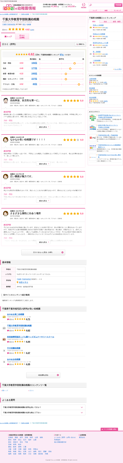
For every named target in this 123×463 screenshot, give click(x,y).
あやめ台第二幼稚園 (15, 314)
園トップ (8, 37)
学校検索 (118, 5)
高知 (49, 451)
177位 (34, 68)
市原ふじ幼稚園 (98, 25)
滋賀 (24, 449)
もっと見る (117, 69)
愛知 (9, 447)
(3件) (106, 36)
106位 (34, 63)
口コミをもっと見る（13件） (43, 252)
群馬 (14, 444)
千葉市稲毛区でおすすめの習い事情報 (109, 156)
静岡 (19, 447)
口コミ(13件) (22, 36)
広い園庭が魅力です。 (22, 176)
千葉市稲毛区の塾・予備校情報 (108, 135)
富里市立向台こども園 (100, 43)
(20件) (106, 101)
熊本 (24, 454)
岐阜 (14, 447)
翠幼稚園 (92, 88)
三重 (24, 447)
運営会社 (82, 437)
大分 (29, 454)
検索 (106, 10)
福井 (29, 440)
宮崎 (34, 454)
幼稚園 (29, 24)
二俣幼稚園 (96, 60)
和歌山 (35, 449)
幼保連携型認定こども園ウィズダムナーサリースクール (30, 337)
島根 (14, 451)
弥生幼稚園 (92, 97)
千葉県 (4, 24)
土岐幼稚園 (92, 79)
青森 (16, 437)
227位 (34, 79)
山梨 (34, 440)
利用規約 (57, 440)
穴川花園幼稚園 (13, 348)
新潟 (9, 440)
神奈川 (15, 442)
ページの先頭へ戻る (110, 429)
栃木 (19, 444)
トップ (95, 10)
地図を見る (23, 282)
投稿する (81, 44)
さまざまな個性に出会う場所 (25, 213)
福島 (41, 437)
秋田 (31, 437)
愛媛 (44, 451)
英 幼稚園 (96, 52)
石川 (24, 440)
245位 (34, 73)
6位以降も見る (43, 375)
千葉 (26, 442)
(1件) (105, 82)
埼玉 (21, 442)
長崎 (19, 454)
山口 (29, 451)
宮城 (26, 437)
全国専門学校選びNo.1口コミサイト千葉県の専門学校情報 (109, 116)
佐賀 (14, 454)
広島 (24, 451)
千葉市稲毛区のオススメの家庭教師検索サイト (109, 146)
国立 (24, 24)
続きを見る (43, 127)
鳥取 (9, 451)
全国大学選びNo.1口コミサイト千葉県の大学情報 (108, 126)
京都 (19, 449)
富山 (19, 440)
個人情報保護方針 (60, 442)
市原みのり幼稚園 (99, 34)
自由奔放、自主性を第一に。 (25, 100)
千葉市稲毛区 (11, 24)
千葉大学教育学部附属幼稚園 (19, 326)
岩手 (21, 437)
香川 (39, 451)
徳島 (34, 451)
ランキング (117, 10)
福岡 (9, 454)
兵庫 (14, 449)
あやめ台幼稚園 (13, 359)
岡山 (19, 451)
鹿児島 (40, 454)
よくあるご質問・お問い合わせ (65, 437)
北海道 (10, 437)
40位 (35, 84)
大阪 (9, 449)
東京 (9, 442)
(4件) (106, 27)
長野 (14, 440)
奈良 (29, 449)
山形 (36, 437)
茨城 (9, 444)
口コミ (32, 390)
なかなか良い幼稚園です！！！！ (27, 139)
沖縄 (46, 454)
